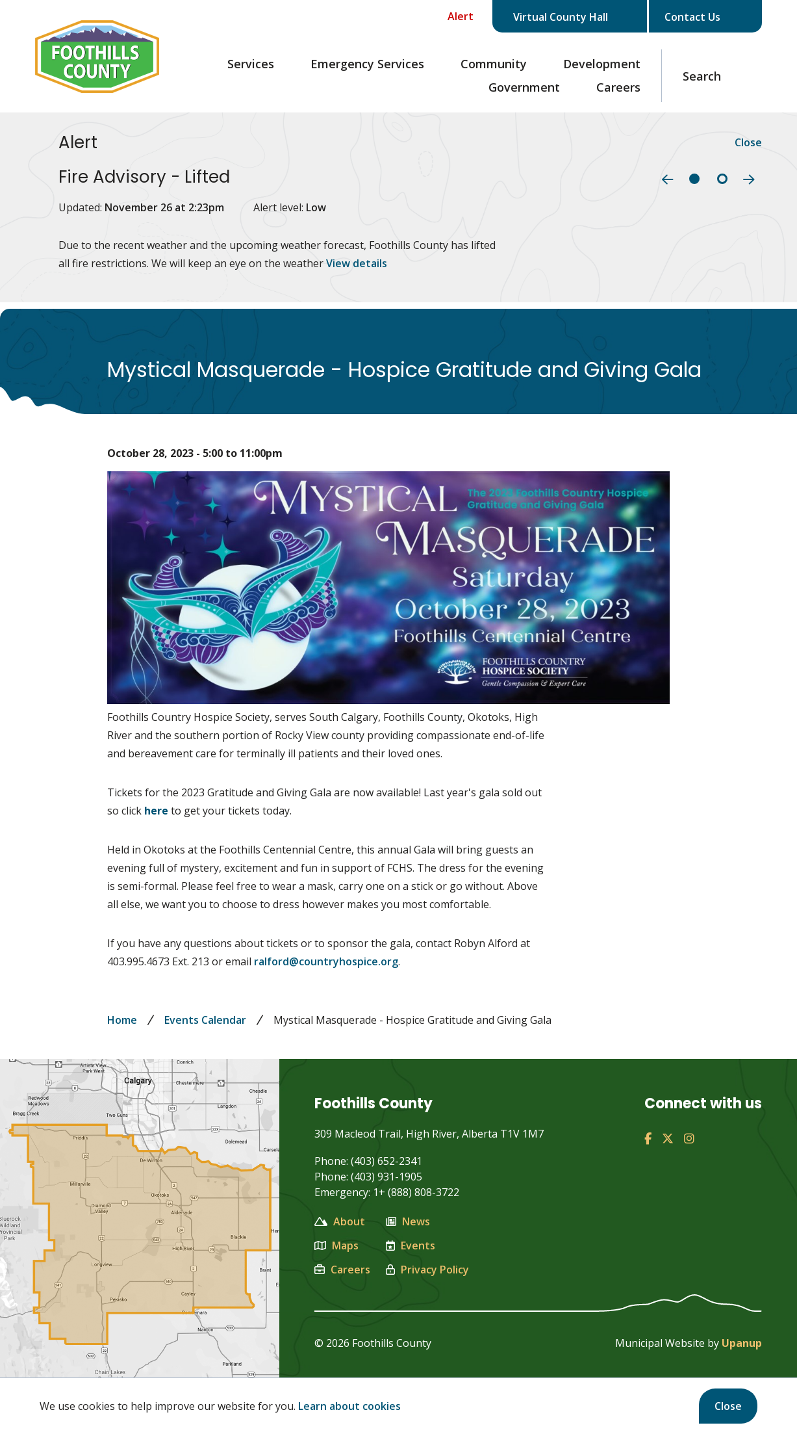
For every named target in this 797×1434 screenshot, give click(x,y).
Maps (336, 1245)
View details (356, 263)
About (339, 1221)
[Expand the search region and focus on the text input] (712, 75)
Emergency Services (367, 64)
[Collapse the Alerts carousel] (451, 16)
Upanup (742, 1343)
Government (524, 87)
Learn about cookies (349, 1406)
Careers (618, 87)
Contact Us (702, 17)
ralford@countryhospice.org (326, 961)
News (408, 1221)
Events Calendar (205, 1020)
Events (410, 1245)
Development (601, 64)
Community (494, 64)
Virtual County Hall (572, 17)
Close (728, 1406)
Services (250, 64)
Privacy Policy (427, 1269)
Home (122, 1020)
